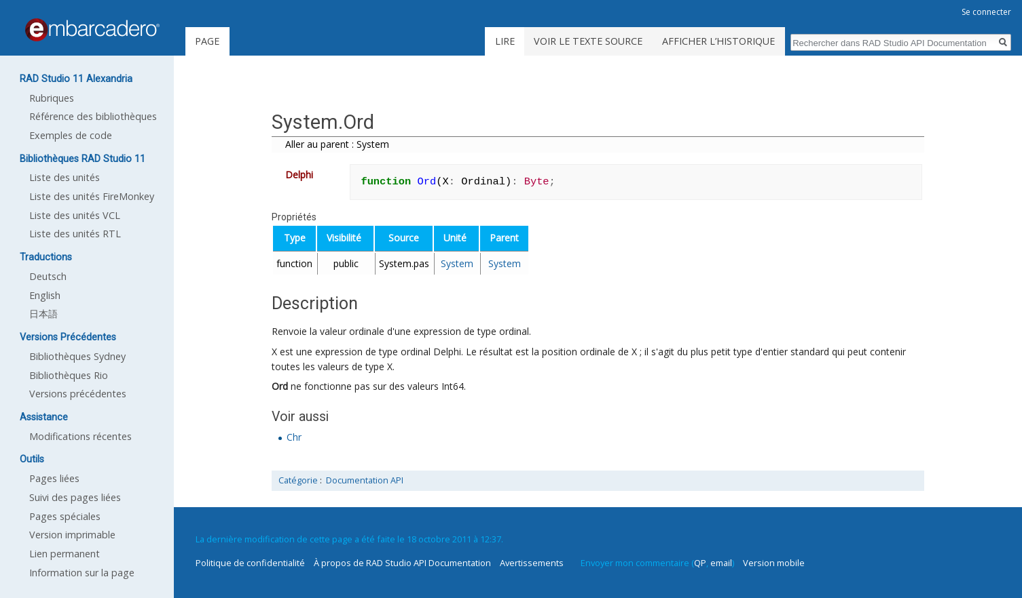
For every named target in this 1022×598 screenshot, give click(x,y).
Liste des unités (64, 177)
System (457, 263)
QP (700, 563)
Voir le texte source (588, 41)
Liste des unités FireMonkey (91, 196)
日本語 (43, 313)
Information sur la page (81, 572)
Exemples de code (70, 135)
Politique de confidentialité (250, 563)
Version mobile (774, 563)
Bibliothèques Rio (68, 375)
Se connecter (986, 12)
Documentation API (364, 480)
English (44, 295)
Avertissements (532, 563)
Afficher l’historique (718, 41)
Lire (505, 41)
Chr (294, 437)
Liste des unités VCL (74, 215)
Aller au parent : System (337, 144)
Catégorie (298, 480)
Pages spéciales (65, 516)
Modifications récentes (80, 436)
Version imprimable (72, 534)
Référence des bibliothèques (93, 116)
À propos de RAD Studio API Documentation (402, 563)
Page (207, 41)
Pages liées (54, 478)
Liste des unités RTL (75, 233)
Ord (280, 386)
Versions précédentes (77, 393)
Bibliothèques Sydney (77, 356)
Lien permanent (64, 553)
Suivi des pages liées (75, 497)
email (721, 563)
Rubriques (51, 98)
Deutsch (48, 276)
